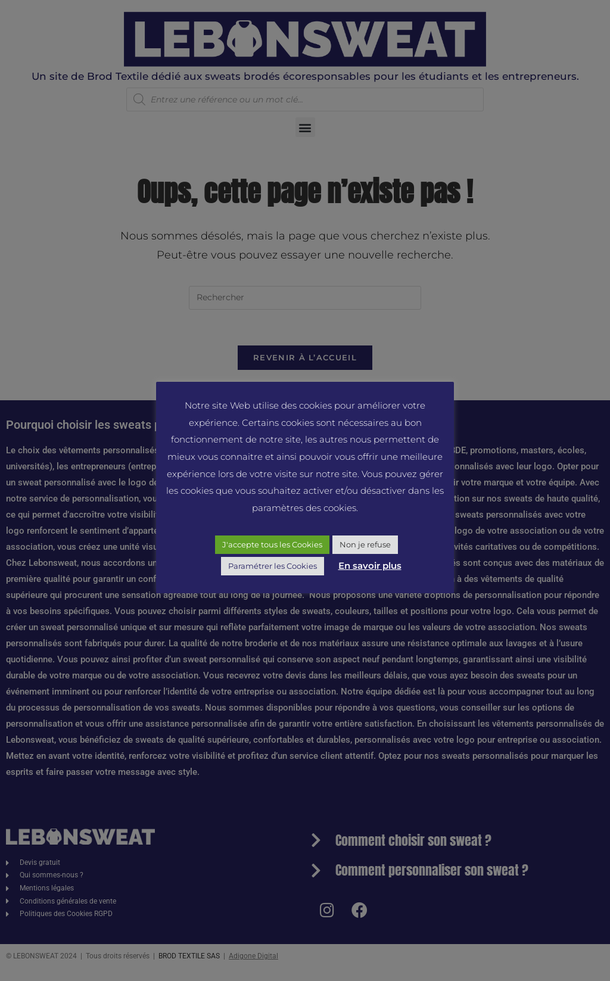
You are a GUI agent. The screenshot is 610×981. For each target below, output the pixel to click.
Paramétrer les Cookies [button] (272, 566)
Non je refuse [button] (365, 544)
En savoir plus (370, 565)
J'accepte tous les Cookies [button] (272, 544)
